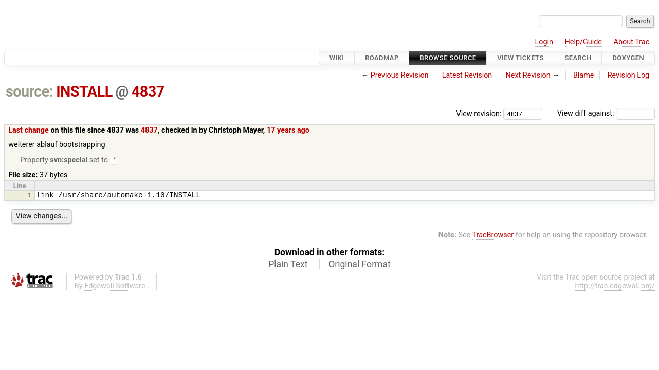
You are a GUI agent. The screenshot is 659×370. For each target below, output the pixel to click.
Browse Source (447, 58)
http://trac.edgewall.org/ (615, 287)
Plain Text (287, 265)
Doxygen (628, 58)
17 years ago (288, 130)
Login (544, 42)
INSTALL (84, 91)
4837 (148, 91)
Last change (28, 130)
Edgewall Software (114, 287)
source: (29, 91)
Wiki (337, 58)
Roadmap (382, 58)
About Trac (632, 42)
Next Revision (527, 75)
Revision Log (629, 75)
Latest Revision (467, 75)
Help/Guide (583, 42)
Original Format (359, 265)
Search (577, 58)
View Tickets (520, 58)
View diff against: (606, 113)
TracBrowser (493, 236)
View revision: (479, 113)
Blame (583, 75)
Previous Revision (400, 75)
